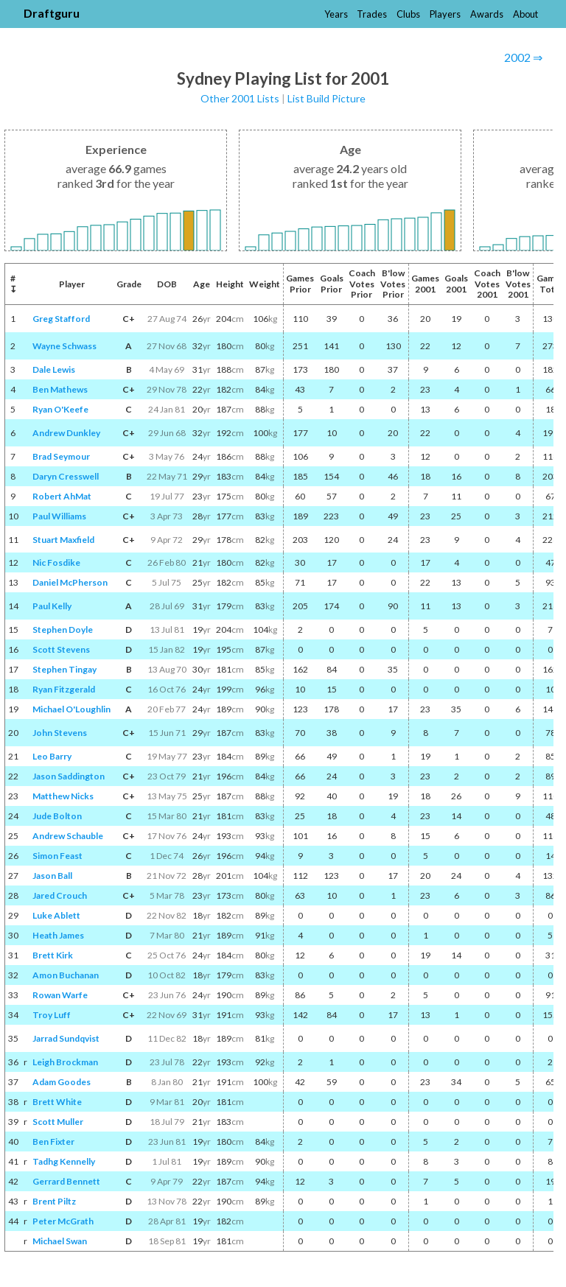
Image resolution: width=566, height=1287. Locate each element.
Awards (486, 14)
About (525, 14)
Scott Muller (57, 1121)
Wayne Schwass (64, 345)
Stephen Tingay (64, 669)
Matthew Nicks (63, 796)
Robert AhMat (61, 496)
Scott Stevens (61, 649)
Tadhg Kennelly (63, 1161)
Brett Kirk (52, 955)
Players (445, 14)
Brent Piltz (54, 1201)
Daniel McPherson (70, 582)
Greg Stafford (61, 318)
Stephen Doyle (62, 629)
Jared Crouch (59, 895)
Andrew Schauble (67, 835)
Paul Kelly (51, 605)
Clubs (408, 14)
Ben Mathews (60, 389)
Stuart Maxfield (63, 539)
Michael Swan (59, 1240)
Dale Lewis (53, 369)
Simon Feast (57, 855)
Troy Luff (51, 1014)
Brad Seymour (61, 456)
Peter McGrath (63, 1221)
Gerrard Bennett (66, 1181)
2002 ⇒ (523, 57)
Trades (372, 14)
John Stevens (59, 732)
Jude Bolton (57, 815)
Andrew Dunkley (66, 432)
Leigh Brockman (65, 1061)
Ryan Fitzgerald (63, 689)
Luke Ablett (56, 915)
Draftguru (52, 13)
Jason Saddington (68, 776)
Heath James (58, 935)
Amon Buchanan (65, 975)
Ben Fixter (53, 1141)
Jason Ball (52, 875)
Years (336, 14)
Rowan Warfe (60, 994)
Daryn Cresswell (65, 476)
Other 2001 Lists (239, 98)
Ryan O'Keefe (60, 409)
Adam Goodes (61, 1081)
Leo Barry (51, 756)
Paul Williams (59, 516)
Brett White (57, 1101)
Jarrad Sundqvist (65, 1038)
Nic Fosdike (56, 562)
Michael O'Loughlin (71, 709)
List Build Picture (326, 98)
